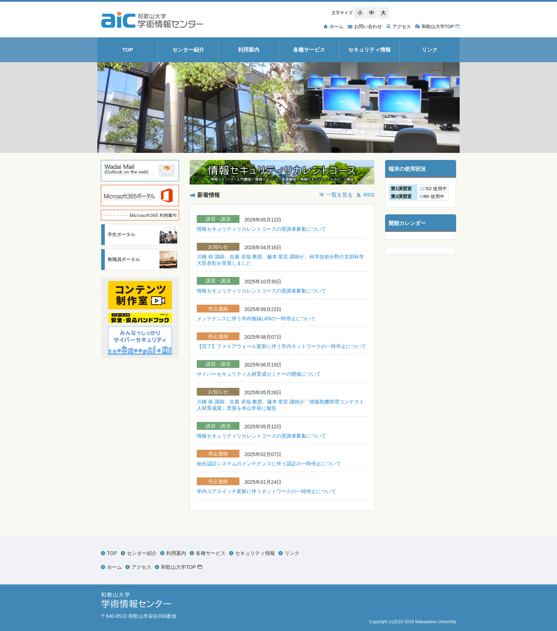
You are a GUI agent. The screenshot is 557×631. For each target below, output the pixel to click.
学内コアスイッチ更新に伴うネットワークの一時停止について (266, 491)
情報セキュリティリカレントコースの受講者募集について (261, 229)
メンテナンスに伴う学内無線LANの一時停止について (256, 318)
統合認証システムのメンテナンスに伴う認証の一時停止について (269, 463)
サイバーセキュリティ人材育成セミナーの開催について (259, 374)
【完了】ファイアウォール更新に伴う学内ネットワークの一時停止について (281, 346)
